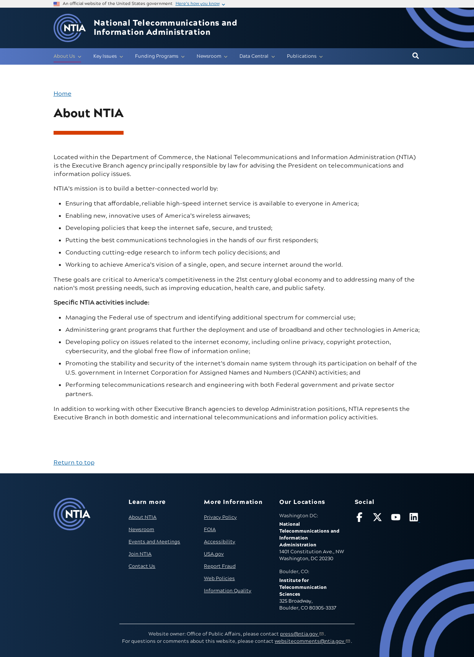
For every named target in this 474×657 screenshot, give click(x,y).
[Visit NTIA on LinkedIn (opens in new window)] (414, 518)
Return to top (74, 462)
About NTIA (142, 517)
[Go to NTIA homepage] (70, 28)
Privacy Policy (220, 517)
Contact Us (142, 566)
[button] (415, 56)
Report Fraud (220, 566)
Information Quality (227, 590)
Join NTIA (140, 554)
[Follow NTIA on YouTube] (396, 518)
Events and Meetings (154, 541)
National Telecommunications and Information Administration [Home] (165, 28)
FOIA (210, 529)
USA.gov (214, 554)
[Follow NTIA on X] (378, 518)
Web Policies (219, 578)
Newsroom (141, 529)
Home (63, 94)
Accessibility (219, 541)
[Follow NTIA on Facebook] (360, 518)
